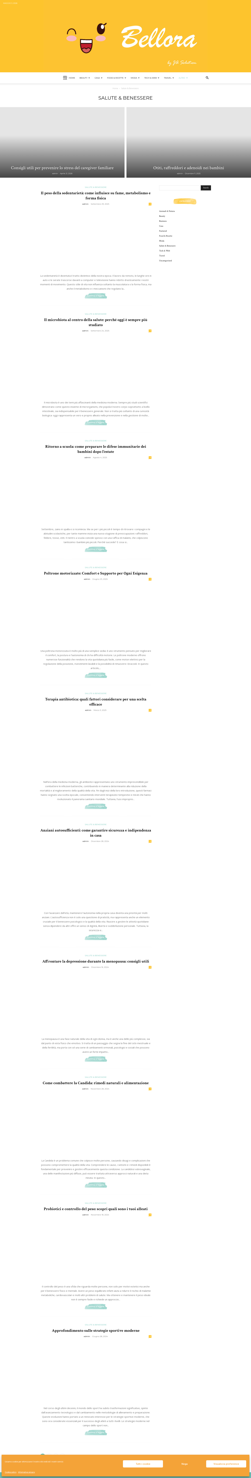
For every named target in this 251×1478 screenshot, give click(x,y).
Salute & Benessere (96, 187)
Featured (163, 231)
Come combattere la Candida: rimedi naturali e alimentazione (96, 1083)
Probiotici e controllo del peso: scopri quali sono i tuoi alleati (96, 1209)
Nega (185, 1464)
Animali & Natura (167, 211)
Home (69, 78)
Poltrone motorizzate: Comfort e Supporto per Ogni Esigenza (95, 573)
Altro (183, 78)
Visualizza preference (226, 1464)
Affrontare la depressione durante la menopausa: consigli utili (95, 961)
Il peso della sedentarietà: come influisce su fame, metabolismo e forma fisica (95, 195)
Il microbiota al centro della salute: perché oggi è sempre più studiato (95, 322)
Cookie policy (10, 1472)
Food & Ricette (116, 78)
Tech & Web (151, 78)
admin (55, 173)
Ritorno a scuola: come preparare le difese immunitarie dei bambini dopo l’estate (95, 449)
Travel (169, 78)
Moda (135, 78)
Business (163, 221)
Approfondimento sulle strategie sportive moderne (96, 1330)
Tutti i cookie (143, 1464)
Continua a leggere (95, 296)
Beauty (85, 78)
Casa (98, 78)
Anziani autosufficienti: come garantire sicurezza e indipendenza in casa (95, 833)
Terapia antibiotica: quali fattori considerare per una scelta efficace (95, 702)
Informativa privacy (26, 1472)
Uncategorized (165, 260)
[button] (207, 78)
